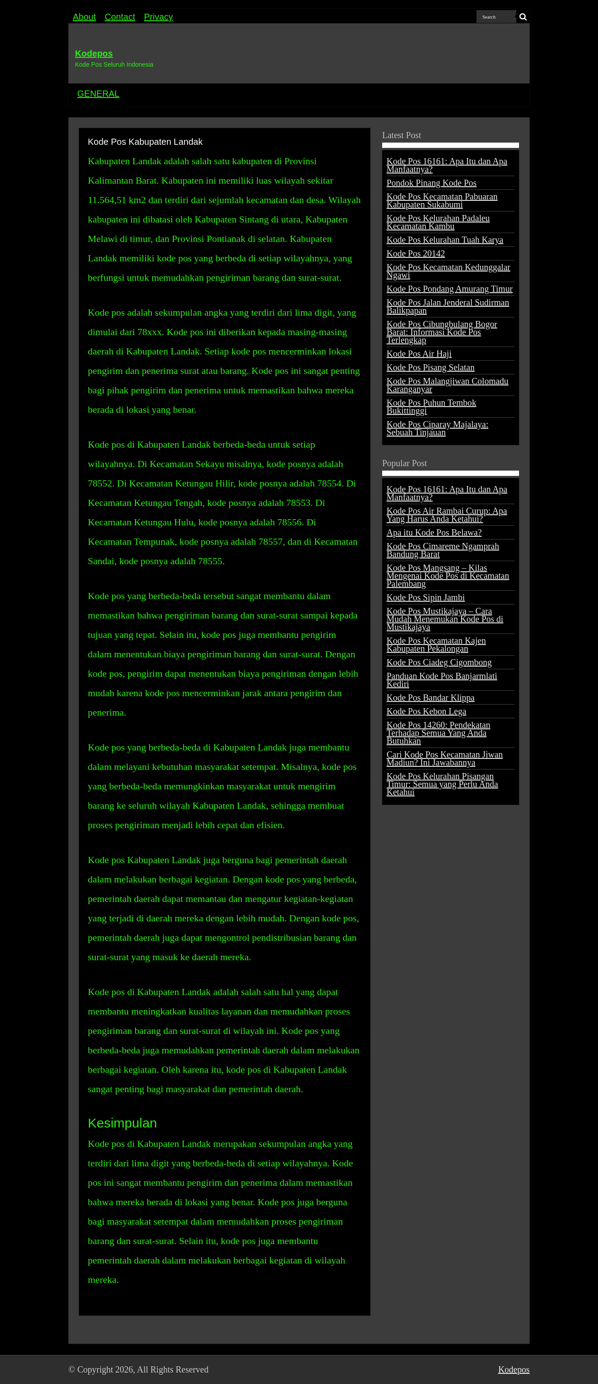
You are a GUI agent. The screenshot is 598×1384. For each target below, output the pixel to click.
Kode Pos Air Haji (419, 353)
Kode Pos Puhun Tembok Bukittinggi (431, 406)
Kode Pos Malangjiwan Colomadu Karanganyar (447, 385)
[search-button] (523, 16)
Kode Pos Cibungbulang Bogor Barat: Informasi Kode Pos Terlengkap (442, 332)
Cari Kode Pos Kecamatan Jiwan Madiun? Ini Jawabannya (445, 758)
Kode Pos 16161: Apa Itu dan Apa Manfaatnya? (447, 165)
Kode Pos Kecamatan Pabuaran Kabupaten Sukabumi (442, 200)
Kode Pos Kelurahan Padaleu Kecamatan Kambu (438, 222)
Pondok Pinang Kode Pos (432, 183)
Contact (120, 17)
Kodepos (94, 53)
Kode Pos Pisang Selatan (430, 367)
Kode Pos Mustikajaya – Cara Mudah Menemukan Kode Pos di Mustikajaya (445, 619)
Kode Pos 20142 (416, 253)
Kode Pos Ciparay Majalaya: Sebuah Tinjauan (438, 428)
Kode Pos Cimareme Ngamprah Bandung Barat (443, 550)
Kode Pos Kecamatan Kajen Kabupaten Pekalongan (436, 644)
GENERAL (98, 93)
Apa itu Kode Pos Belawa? (434, 532)
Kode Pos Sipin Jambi (426, 597)
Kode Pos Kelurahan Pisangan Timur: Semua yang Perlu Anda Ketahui (442, 784)
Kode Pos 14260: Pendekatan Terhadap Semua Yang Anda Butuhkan (438, 733)
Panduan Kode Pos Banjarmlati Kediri (442, 680)
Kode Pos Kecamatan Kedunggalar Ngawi (448, 271)
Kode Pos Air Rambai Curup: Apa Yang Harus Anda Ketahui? (447, 515)
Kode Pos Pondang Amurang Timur (450, 289)
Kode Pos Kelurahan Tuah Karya (445, 240)
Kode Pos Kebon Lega (426, 711)
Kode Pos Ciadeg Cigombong (439, 662)
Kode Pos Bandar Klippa (430, 697)
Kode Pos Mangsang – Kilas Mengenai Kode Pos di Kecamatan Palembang (448, 575)
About (84, 17)
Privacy (158, 17)
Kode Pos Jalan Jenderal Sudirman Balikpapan (448, 306)
